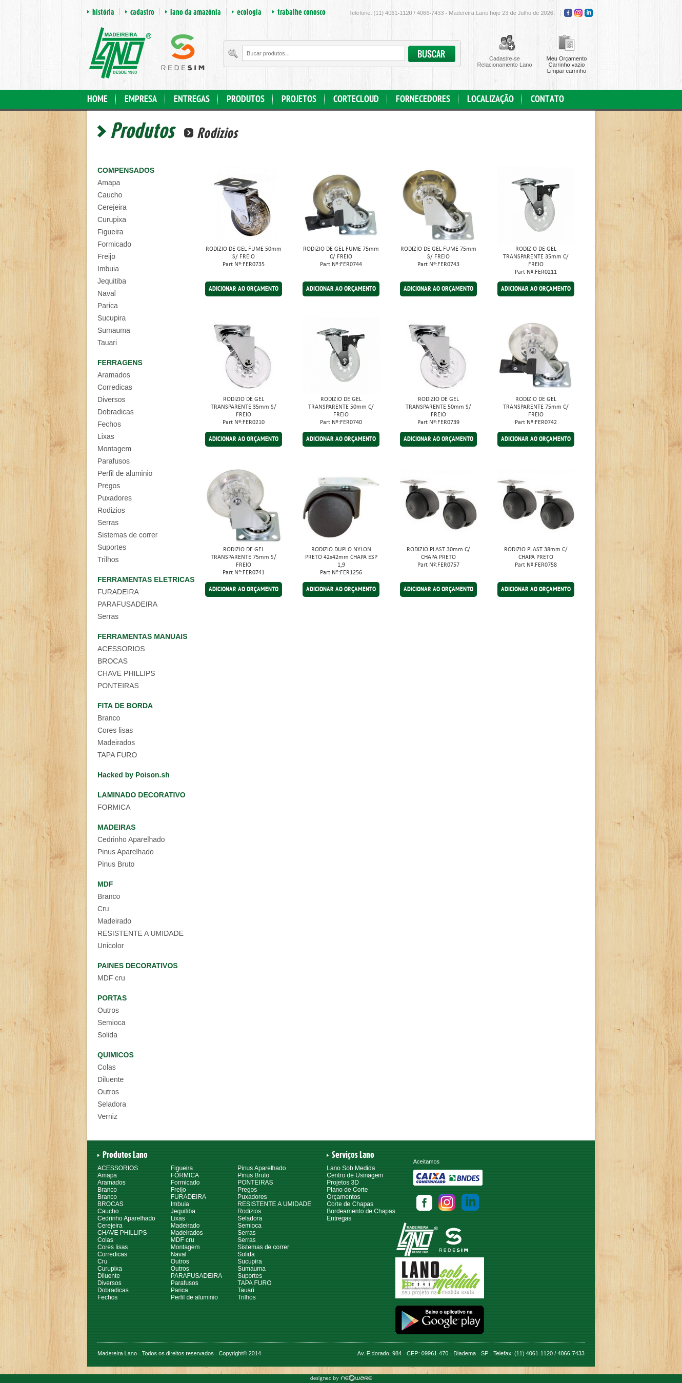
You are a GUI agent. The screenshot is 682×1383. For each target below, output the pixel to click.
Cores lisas (115, 730)
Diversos (111, 399)
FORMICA (114, 807)
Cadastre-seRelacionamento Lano (504, 61)
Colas (106, 1067)
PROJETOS (299, 99)
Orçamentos (343, 1196)
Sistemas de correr (127, 535)
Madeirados (116, 742)
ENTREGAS (192, 99)
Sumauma (113, 330)
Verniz (107, 1116)
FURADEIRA (118, 592)
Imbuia (108, 269)
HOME (97, 99)
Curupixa (111, 219)
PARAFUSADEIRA (127, 604)
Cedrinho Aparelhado (131, 839)
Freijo (106, 256)
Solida (107, 1035)
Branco (108, 718)
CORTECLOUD (356, 99)
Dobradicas (115, 412)
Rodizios (111, 510)
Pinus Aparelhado (125, 852)
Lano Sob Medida (351, 1168)
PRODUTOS (246, 99)
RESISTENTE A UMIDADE (140, 933)
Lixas (105, 436)
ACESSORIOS (121, 649)
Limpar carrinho (566, 71)
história (103, 11)
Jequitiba (111, 281)
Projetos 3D (343, 1182)
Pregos (108, 486)
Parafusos (113, 461)
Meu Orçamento (567, 58)
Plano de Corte (347, 1189)
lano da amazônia (195, 11)
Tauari (107, 342)
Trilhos (108, 559)
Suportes (111, 547)
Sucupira (111, 318)
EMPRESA (141, 99)
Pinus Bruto (115, 864)
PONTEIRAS (118, 686)
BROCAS (112, 661)
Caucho (109, 195)
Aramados (113, 375)
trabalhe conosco (301, 11)
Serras (107, 522)
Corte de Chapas (350, 1204)
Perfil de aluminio (124, 473)
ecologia (249, 11)
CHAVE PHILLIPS (126, 673)
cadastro (142, 11)
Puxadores (114, 498)
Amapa (108, 182)
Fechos (109, 424)
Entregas (339, 1218)
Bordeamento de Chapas (361, 1211)
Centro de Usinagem (355, 1175)
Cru (103, 909)
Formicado (114, 244)
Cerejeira (112, 207)
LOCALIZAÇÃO (490, 99)
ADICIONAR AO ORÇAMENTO (243, 289)
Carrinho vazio (567, 65)
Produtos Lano (125, 1155)
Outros (108, 1010)
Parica (107, 306)
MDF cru (111, 978)
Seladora (111, 1104)
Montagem (114, 449)
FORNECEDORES (423, 99)
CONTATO (547, 99)
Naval (106, 293)
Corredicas (114, 387)
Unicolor (110, 945)
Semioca (111, 1022)
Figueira (110, 232)
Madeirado (114, 921)
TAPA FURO (117, 755)
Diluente (110, 1079)
